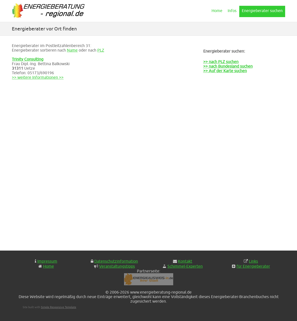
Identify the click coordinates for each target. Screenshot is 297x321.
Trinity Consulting (27, 59)
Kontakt (185, 261)
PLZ (100, 50)
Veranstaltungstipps (117, 266)
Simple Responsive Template (58, 307)
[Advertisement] (228, 165)
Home (217, 10)
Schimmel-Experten (185, 266)
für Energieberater (253, 266)
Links (253, 261)
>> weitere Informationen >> (38, 77)
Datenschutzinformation (116, 261)
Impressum (47, 261)
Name (72, 50)
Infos (232, 10)
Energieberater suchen (262, 10)
